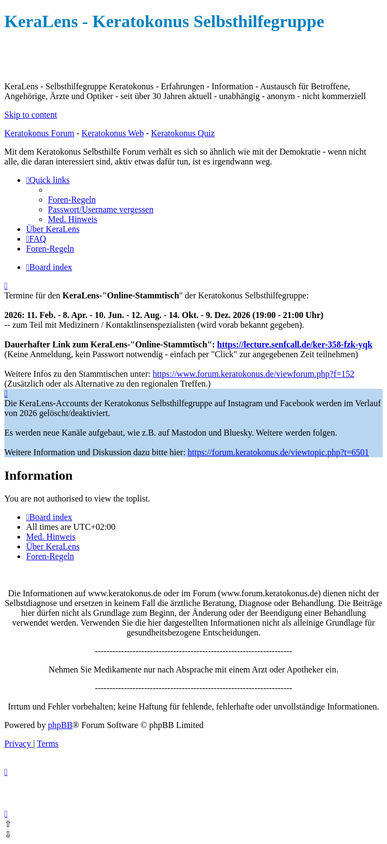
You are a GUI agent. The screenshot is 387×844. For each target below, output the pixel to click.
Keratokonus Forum (39, 133)
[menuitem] (72, 199)
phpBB (60, 725)
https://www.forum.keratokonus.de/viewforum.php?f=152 (253, 373)
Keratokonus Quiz (182, 133)
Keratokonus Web (113, 133)
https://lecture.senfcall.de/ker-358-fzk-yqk (294, 344)
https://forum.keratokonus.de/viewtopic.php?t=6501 (278, 452)
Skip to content (30, 114)
